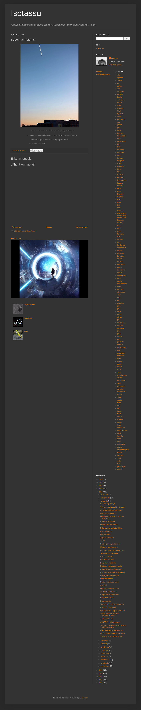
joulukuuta (105, 495)
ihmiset (120, 158)
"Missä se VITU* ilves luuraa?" (111, 637)
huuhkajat (120, 152)
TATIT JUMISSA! (106, 619)
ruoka (119, 364)
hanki (119, 130)
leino (119, 228)
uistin (119, 439)
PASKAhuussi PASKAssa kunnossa (113, 634)
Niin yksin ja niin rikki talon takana (112, 572)
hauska (120, 133)
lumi (118, 242)
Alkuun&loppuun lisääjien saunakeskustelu (109, 615)
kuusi (119, 226)
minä (119, 278)
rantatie (120, 345)
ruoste (119, 367)
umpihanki (121, 444)
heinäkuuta (105, 647)
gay (118, 122)
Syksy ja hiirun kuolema (108, 525)
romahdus (121, 353)
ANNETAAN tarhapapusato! (110, 622)
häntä (119, 155)
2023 (101, 486)
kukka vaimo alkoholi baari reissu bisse (122, 215)
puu (118, 339)
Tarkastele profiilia (115, 65)
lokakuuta (104, 501)
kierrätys (120, 194)
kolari (119, 202)
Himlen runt (16, 238)
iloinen (119, 164)
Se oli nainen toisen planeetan (111, 510)
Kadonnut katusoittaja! (108, 607)
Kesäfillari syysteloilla (108, 563)
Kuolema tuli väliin (106, 598)
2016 (101, 683)
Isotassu (26, 13)
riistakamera (121, 347)
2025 (101, 479)
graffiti (119, 125)
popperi (120, 325)
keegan (120, 183)
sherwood (120, 386)
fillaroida (120, 108)
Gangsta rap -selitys (107, 504)
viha (118, 464)
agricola (120, 78)
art (118, 83)
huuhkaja (120, 150)
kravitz (119, 211)
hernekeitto (121, 141)
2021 (101, 492)
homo (119, 147)
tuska (119, 433)
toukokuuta (105, 653)
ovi (118, 300)
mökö (119, 286)
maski (119, 267)
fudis (119, 116)
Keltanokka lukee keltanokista (111, 528)
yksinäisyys (121, 466)
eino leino (120, 100)
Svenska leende (106, 531)
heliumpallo (121, 136)
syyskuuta (104, 641)
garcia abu (121, 119)
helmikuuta (105, 663)
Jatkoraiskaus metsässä (109, 553)
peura (119, 314)
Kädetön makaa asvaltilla (109, 582)
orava (119, 295)
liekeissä (120, 234)
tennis (119, 417)
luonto (119, 250)
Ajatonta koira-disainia (108, 513)
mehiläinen (121, 270)
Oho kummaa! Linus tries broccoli (112, 507)
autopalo (120, 92)
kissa (119, 200)
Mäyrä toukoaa (29, 305)
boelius (120, 97)
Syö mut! (103, 585)
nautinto (120, 289)
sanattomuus (122, 375)
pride (119, 334)
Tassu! (102, 541)
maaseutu (121, 264)
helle (119, 139)
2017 (101, 680)
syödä (119, 400)
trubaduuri (121, 428)
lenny (119, 231)
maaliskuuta (105, 660)
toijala (119, 422)
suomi (119, 395)
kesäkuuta (105, 650)
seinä (119, 383)
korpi (119, 208)
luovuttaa (120, 253)
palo (119, 309)
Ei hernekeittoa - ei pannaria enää (112, 611)
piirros (119, 317)
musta (119, 281)
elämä (119, 103)
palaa (119, 306)
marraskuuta (105, 498)
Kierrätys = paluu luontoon (109, 576)
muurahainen (122, 284)
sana (119, 372)
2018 (101, 676)
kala (118, 172)
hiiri (118, 144)
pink (118, 320)
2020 (101, 670)
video (119, 458)
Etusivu (49, 227)
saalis (119, 370)
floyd (119, 111)
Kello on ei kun (105, 534)
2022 (101, 489)
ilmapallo (120, 161)
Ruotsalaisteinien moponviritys (111, 569)
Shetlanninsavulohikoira (109, 547)
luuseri (119, 259)
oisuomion (121, 292)
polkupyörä (121, 322)
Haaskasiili (28, 318)
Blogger (85, 698)
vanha (119, 453)
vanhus (120, 455)
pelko (119, 311)
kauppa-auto (121, 180)
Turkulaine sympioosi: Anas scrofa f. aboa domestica (113, 626)
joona (119, 169)
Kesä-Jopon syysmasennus (110, 544)
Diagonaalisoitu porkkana (109, 595)
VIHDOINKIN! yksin (107, 560)
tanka (119, 411)
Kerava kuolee (105, 601)
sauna (119, 378)
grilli (118, 128)
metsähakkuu (122, 275)
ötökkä (119, 469)
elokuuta (104, 644)
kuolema (120, 220)
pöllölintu (120, 342)
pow (118, 331)
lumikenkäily (121, 248)
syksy (119, 397)
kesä (119, 191)
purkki (119, 336)
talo (118, 406)
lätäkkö (120, 262)
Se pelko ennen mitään (108, 592)
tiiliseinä (120, 419)
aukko (119, 86)
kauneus (120, 177)
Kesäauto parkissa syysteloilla (111, 566)
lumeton (120, 239)
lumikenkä (121, 245)
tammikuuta (105, 666)
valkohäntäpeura (123, 450)
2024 (101, 482)
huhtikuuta (105, 657)
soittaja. (120, 389)
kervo (119, 188)
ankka (119, 80)
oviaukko (120, 303)
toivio (119, 425)
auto (119, 89)
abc (118, 75)
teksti (119, 414)
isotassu (114, 58)
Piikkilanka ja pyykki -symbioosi (111, 630)
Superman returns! (107, 538)
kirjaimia (120, 197)
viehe (119, 461)
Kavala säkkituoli (106, 557)
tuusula (120, 436)
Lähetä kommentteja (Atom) (25, 231)
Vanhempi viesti (81, 227)
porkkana (120, 328)
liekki (119, 237)
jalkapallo (120, 166)
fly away (120, 114)
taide (119, 403)
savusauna (121, 381)
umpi (119, 442)
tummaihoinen (122, 431)
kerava (119, 186)
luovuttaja (120, 256)
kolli (118, 205)
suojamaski (121, 392)
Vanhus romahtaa (106, 579)
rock (119, 350)
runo (119, 359)
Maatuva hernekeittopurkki (109, 588)
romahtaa (120, 356)
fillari (119, 105)
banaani (120, 94)
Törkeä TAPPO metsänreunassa (112, 604)
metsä (119, 273)
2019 (101, 673)
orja (118, 298)
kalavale (120, 175)
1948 (26, 331)
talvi (118, 408)
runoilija (120, 361)
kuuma (119, 223)
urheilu (119, 447)
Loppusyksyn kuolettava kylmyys (112, 550)
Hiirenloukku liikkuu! (107, 522)
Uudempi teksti (17, 227)
